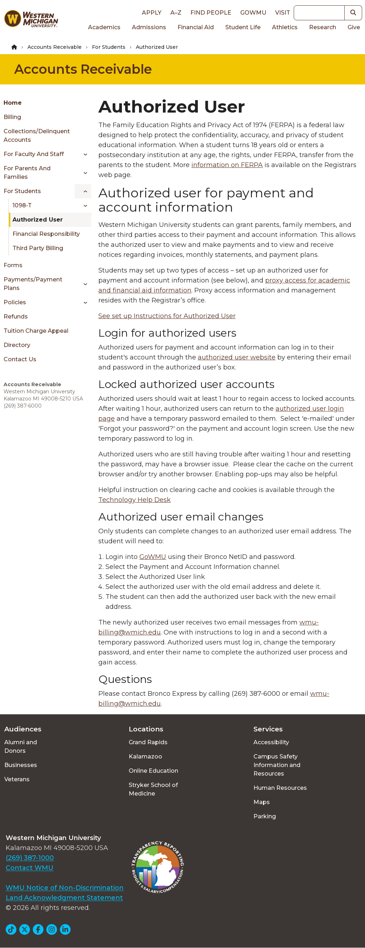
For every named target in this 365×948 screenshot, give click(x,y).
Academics (104, 27)
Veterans (17, 779)
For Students (108, 47)
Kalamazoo (145, 756)
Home (13, 102)
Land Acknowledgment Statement (64, 898)
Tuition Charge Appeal (36, 330)
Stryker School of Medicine (153, 789)
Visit (282, 12)
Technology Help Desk (134, 500)
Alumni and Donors (20, 746)
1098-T (22, 205)
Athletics (285, 27)
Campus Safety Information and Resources (276, 765)
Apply (151, 12)
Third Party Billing (37, 248)
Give (354, 27)
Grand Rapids (148, 742)
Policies (15, 302)
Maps (261, 802)
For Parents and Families (27, 172)
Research (322, 27)
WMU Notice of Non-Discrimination (65, 888)
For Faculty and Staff (34, 154)
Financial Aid (196, 27)
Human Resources (280, 787)
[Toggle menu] (82, 154)
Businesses (20, 765)
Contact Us (20, 359)
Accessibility (271, 742)
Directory (17, 345)
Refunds (16, 316)
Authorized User (37, 219)
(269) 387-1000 (30, 858)
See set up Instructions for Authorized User (167, 316)
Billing (12, 117)
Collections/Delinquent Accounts (37, 135)
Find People (210, 12)
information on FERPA (227, 165)
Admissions (149, 27)
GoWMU (152, 557)
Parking (264, 816)
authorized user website (237, 357)
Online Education (153, 770)
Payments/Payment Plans (33, 283)
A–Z (175, 12)
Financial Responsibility (46, 233)
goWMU (253, 12)
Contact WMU (29, 868)
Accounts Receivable (54, 47)
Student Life (243, 27)
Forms (13, 265)
